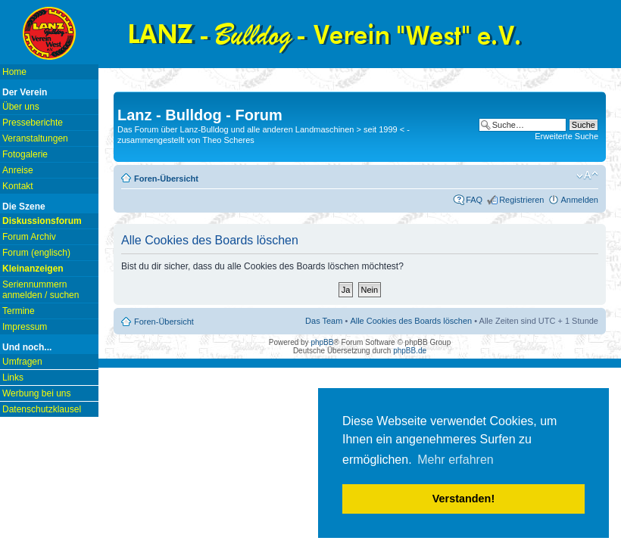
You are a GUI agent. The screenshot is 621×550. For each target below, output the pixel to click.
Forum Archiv (29, 236)
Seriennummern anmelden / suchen (40, 289)
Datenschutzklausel (41, 409)
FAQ (474, 199)
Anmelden (579, 199)
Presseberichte (32, 122)
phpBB (321, 342)
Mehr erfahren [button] (455, 459)
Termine (18, 311)
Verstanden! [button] (463, 499)
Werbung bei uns (36, 393)
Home (14, 72)
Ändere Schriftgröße (587, 175)
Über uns (20, 106)
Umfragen (22, 361)
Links (12, 377)
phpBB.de (409, 350)
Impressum (24, 327)
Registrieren (521, 199)
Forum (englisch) (36, 252)
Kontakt (17, 186)
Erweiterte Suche (566, 136)
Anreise (17, 170)
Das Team (323, 320)
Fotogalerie (25, 154)
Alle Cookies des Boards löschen (411, 320)
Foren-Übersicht (166, 178)
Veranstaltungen (35, 138)
